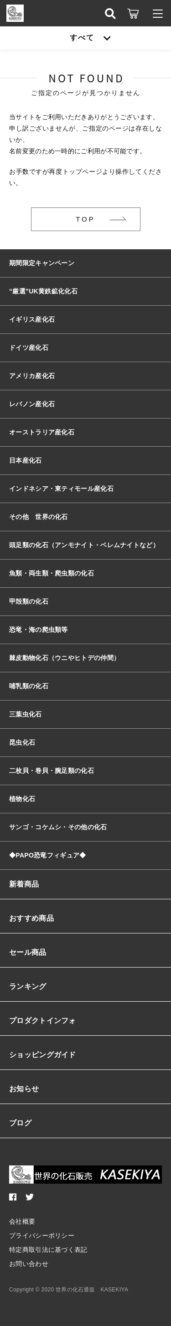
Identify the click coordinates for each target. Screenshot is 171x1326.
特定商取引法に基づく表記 (48, 1249)
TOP (85, 219)
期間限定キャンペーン (41, 263)
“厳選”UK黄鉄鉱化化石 (43, 291)
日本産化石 (25, 460)
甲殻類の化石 (28, 601)
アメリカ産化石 (32, 375)
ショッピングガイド (42, 1055)
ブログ (20, 1123)
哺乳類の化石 (28, 686)
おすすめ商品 (31, 918)
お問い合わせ (28, 1263)
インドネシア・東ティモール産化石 (61, 488)
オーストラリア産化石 (41, 432)
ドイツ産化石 (28, 347)
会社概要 (22, 1221)
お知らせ (24, 1089)
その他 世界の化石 (38, 516)
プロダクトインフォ (42, 1020)
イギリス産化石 (32, 319)
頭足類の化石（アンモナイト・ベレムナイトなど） (84, 545)
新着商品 (24, 884)
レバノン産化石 (32, 404)
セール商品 (28, 952)
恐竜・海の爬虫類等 (38, 629)
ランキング (28, 986)
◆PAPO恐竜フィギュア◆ (47, 855)
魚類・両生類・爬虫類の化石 (51, 573)
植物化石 (22, 798)
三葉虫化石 (25, 714)
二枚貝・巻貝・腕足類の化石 (51, 770)
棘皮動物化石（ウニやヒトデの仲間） (64, 657)
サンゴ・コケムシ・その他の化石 (58, 827)
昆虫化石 (22, 742)
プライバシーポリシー (41, 1235)
